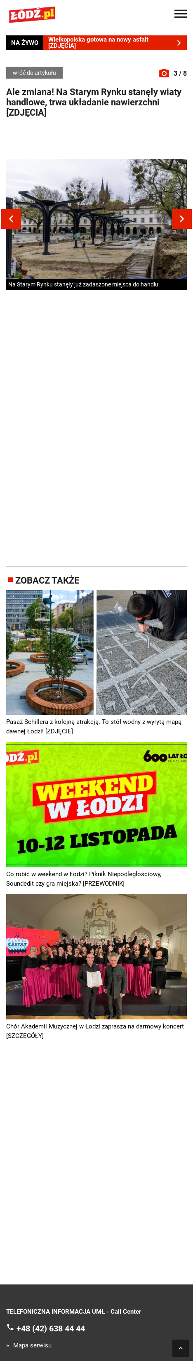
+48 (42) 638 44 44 (50, 1328)
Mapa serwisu (32, 1345)
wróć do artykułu (34, 73)
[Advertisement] (96, 140)
